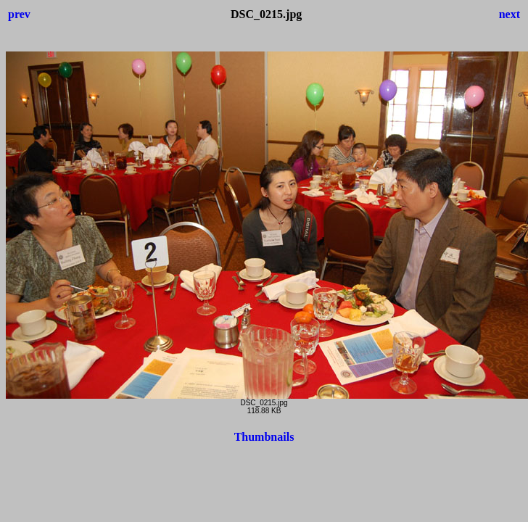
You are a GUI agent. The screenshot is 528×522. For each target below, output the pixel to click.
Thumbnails (264, 437)
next (509, 14)
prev (19, 14)
